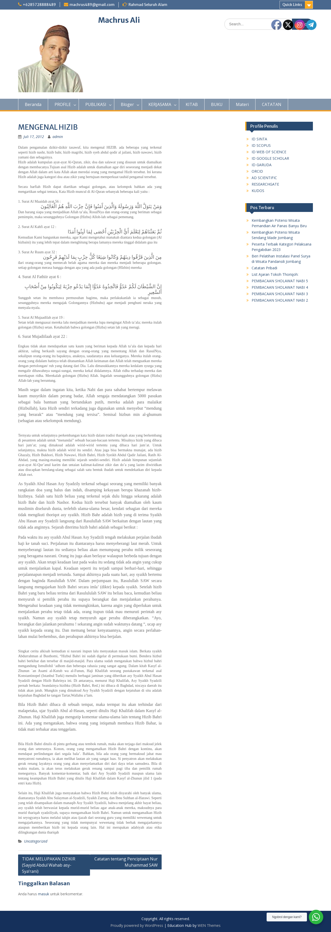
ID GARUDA (262, 164)
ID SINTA (259, 138)
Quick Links (292, 4)
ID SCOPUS (261, 145)
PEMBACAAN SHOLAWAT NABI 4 (280, 287)
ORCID (257, 171)
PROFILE (63, 104)
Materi (242, 104)
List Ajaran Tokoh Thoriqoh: (275, 274)
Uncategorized (35, 841)
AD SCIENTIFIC (264, 177)
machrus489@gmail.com (92, 4)
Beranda (33, 104)
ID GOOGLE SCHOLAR (270, 158)
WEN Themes (209, 925)
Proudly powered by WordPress (136, 925)
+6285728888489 (39, 4)
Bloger (127, 104)
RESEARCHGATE (265, 184)
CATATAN (271, 104)
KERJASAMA (159, 104)
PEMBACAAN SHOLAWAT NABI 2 (280, 300)
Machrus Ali (119, 20)
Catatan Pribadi (264, 267)
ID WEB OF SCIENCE (269, 151)
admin (57, 136)
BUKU (217, 104)
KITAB (192, 104)
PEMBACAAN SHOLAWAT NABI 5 (280, 280)
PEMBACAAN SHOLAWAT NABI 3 (280, 293)
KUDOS (258, 190)
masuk (43, 893)
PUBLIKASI (95, 104)
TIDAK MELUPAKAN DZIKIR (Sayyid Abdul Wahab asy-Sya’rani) (48, 865)
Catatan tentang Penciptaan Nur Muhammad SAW (126, 862)
